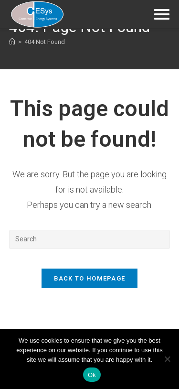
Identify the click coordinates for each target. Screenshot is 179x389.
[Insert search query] (89, 239)
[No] (167, 359)
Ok (92, 374)
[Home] (12, 41)
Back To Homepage (90, 278)
